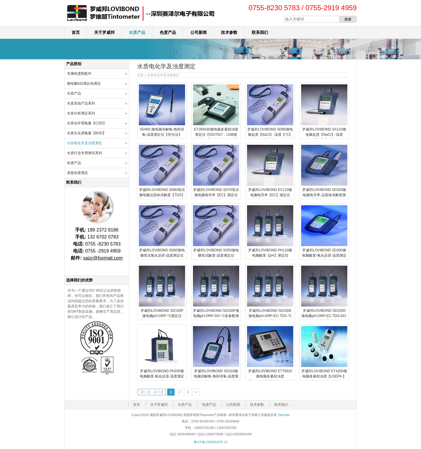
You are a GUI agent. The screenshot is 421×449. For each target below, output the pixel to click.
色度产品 (168, 32)
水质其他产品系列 (81, 103)
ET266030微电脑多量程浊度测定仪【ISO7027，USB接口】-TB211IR (216, 134)
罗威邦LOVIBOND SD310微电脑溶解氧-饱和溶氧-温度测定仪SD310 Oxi (216, 376)
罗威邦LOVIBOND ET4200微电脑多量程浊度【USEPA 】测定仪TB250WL (324, 376)
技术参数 (229, 32)
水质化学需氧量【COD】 (86, 123)
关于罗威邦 (104, 32)
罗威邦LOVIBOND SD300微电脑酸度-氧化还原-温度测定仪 (324, 255)
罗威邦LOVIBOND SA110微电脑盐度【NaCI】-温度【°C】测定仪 (324, 134)
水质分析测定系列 (81, 113)
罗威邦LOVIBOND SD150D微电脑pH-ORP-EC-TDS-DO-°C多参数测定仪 (324, 316)
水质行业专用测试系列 (84, 153)
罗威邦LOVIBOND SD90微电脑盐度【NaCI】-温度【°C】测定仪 (270, 134)
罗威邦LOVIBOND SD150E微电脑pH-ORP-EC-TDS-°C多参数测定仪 (270, 316)
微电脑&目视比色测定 (84, 83)
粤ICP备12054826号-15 (210, 442)
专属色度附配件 (79, 74)
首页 (76, 32)
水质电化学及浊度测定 (84, 143)
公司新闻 (198, 32)
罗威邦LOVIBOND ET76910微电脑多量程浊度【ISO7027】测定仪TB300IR (270, 376)
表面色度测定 (77, 173)
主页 (140, 75)
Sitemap (283, 415)
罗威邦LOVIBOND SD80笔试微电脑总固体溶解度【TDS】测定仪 (162, 195)
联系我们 (260, 32)
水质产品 (137, 32)
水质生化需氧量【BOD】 (86, 133)
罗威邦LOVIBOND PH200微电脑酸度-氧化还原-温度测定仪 (162, 376)
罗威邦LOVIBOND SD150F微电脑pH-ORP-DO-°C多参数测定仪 (216, 316)
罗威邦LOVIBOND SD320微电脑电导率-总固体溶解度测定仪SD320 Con (324, 195)
